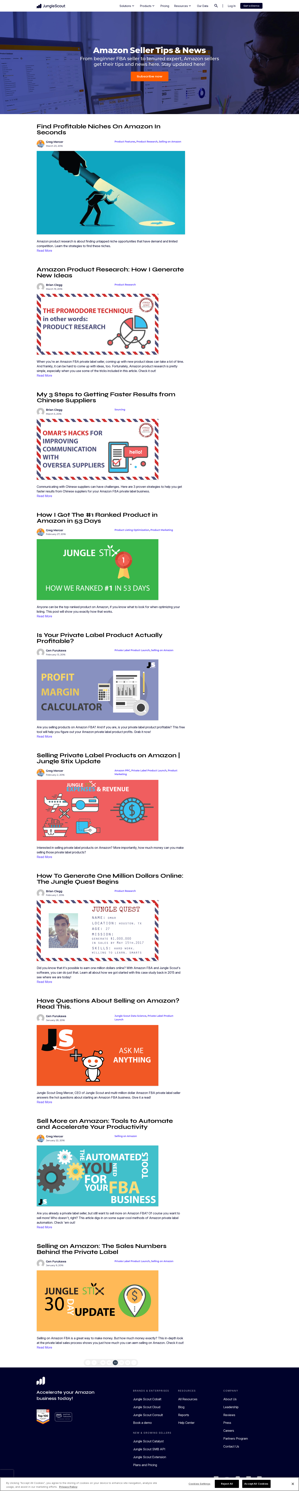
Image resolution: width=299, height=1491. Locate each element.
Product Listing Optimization (132, 530)
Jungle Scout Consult (148, 1415)
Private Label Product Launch (132, 650)
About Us (230, 1399)
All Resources (187, 1399)
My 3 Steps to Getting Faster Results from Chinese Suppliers (106, 397)
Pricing (165, 6)
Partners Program (235, 1438)
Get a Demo (251, 5)
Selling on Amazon (170, 141)
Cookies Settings (199, 1483)
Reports (183, 1415)
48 (102, 1362)
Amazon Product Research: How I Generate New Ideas (110, 272)
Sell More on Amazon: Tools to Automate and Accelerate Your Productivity (105, 1124)
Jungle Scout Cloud (146, 1407)
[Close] (293, 1484)
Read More (44, 250)
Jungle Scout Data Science (130, 1015)
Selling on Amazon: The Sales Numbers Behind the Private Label (101, 1249)
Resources (183, 6)
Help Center (186, 1423)
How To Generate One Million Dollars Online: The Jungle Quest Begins (110, 878)
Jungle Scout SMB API (149, 1449)
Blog (181, 1407)
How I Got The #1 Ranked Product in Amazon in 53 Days (97, 517)
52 (127, 1362)
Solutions (127, 6)
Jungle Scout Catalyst (148, 1441)
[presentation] (7, 1475)
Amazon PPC (122, 770)
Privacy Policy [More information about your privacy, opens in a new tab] (68, 1486)
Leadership (231, 1407)
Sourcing (120, 409)
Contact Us (231, 1446)
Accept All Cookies (256, 1483)
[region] (149, 1484)
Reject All (227, 1483)
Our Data (202, 6)
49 (109, 1362)
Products (147, 6)
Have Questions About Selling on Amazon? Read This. (108, 1003)
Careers (228, 1431)
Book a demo (142, 1423)
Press (227, 1423)
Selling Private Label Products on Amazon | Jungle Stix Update (108, 758)
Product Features (125, 141)
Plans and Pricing (145, 1465)
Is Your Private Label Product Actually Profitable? (99, 638)
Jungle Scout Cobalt (147, 1399)
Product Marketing (161, 530)
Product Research (147, 141)
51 (122, 1362)
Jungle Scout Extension (149, 1457)
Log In (232, 6)
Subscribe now (149, 76)
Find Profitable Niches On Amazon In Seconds (99, 129)
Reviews (229, 1415)
